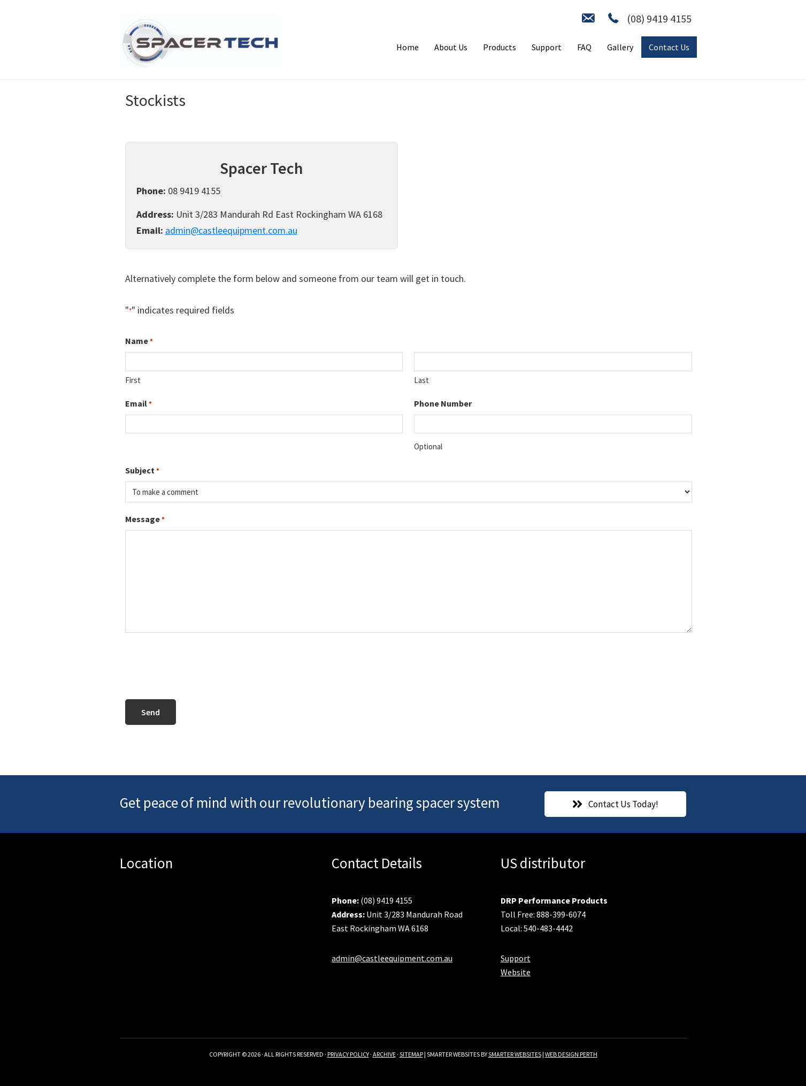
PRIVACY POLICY (348, 1054)
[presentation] (206, 666)
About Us (450, 47)
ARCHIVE (384, 1054)
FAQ (584, 47)
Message (145, 519)
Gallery (620, 47)
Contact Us (669, 47)
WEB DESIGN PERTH (571, 1054)
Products (499, 47)
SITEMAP (411, 1054)
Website (516, 972)
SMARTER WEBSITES (514, 1054)
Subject (142, 471)
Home (407, 47)
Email (138, 404)
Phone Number (443, 403)
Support (547, 47)
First (133, 380)
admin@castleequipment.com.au (231, 230)
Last (421, 380)
